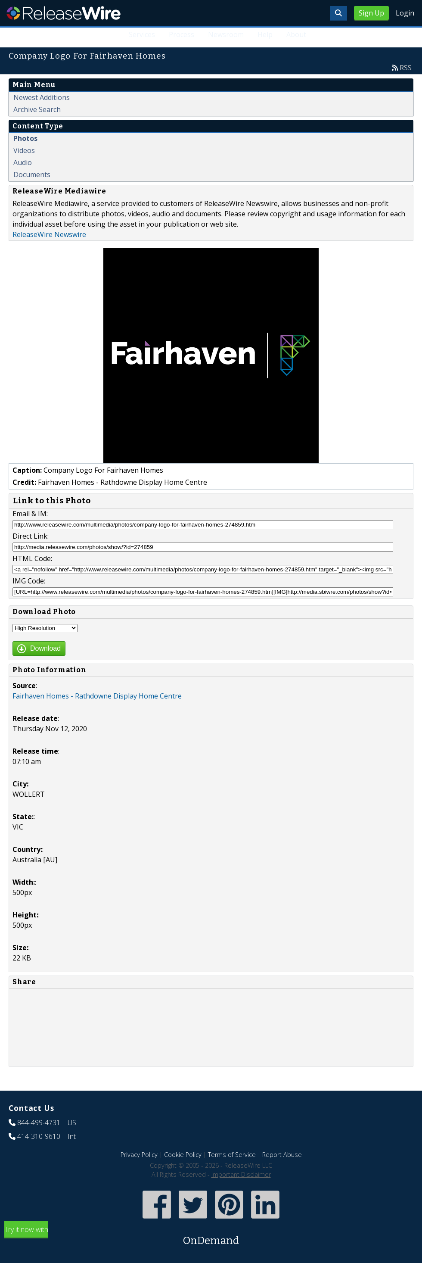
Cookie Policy (183, 1155)
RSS (406, 67)
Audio (22, 162)
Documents (31, 174)
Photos (25, 138)
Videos (24, 150)
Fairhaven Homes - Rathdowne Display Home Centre (97, 696)
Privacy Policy (139, 1155)
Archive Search (37, 109)
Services (142, 34)
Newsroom (226, 34)
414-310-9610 (38, 1136)
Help (265, 34)
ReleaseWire (63, 13)
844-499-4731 (38, 1122)
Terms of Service (232, 1155)
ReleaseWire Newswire (49, 234)
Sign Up (371, 13)
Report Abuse (282, 1155)
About (296, 34)
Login (405, 13)
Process (181, 34)
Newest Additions (41, 97)
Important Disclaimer (241, 1174)
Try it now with (211, 1236)
